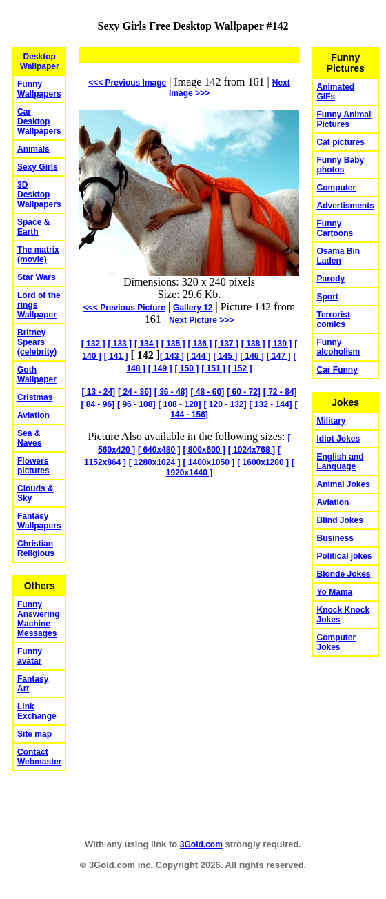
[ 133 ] (120, 343)
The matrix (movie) (38, 254)
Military (330, 421)
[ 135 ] (173, 343)
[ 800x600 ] (204, 450)
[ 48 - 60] (207, 392)
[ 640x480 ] (159, 450)
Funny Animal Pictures (343, 119)
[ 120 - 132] (224, 404)
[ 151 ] (213, 368)
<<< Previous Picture (124, 308)
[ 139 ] (280, 343)
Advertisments (345, 205)
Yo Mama (334, 592)
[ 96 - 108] (136, 404)
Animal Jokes (342, 484)
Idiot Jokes (338, 439)
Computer (336, 187)
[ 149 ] (160, 368)
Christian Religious (35, 548)
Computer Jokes (336, 642)
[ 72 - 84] (280, 392)
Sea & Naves (29, 438)
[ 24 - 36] (135, 392)
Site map (34, 734)
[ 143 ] (172, 356)
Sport (327, 297)
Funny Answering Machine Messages (38, 619)
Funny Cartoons (334, 228)
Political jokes (344, 556)
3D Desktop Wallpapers (39, 194)
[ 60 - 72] (244, 392)
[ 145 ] (225, 356)
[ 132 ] (93, 343)
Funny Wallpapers (39, 89)
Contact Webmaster (39, 757)
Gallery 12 (192, 308)
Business (334, 538)
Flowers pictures (33, 465)
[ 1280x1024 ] (155, 462)
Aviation (33, 415)
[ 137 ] (226, 343)
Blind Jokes (339, 520)
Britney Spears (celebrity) (37, 342)
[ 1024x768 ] (251, 450)
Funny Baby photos (340, 165)
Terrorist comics (332, 319)
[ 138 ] (253, 343)
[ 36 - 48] (171, 392)
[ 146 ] (252, 356)
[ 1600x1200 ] (263, 462)
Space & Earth (33, 227)
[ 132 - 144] (271, 404)
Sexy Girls (37, 167)
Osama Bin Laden (338, 256)
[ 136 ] (199, 343)
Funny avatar (29, 656)
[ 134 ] (146, 343)
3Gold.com (201, 844)
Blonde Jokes (343, 574)
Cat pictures (340, 142)
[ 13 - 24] (98, 392)
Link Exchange (37, 711)
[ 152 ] (240, 368)
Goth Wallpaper (37, 374)
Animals (33, 149)
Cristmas (34, 397)
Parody (330, 279)
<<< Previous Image (127, 83)
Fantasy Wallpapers (39, 521)
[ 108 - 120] (179, 404)
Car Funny (336, 370)
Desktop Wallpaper (39, 61)
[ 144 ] (199, 356)
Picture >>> (201, 320)
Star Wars (36, 277)
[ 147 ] (279, 356)
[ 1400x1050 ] (208, 462)
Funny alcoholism (338, 347)
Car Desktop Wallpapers (39, 121)
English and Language (339, 461)
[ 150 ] (186, 368)
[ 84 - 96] (97, 404)
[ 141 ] (116, 356)
